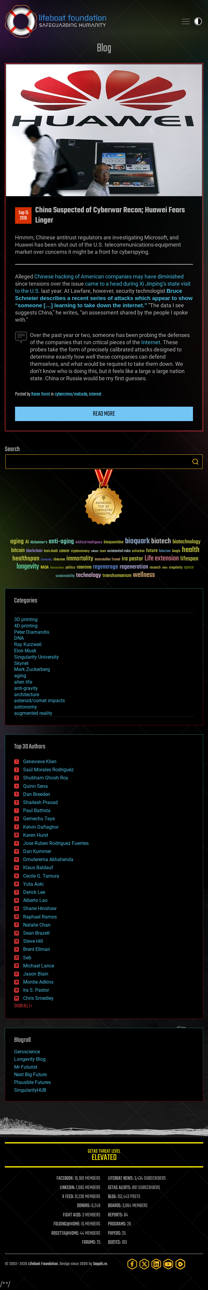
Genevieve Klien (40, 761)
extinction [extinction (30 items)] (138, 551)
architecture (26, 694)
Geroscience (27, 1052)
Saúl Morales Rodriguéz (48, 769)
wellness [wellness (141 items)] (144, 575)
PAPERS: (114, 1233)
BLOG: (112, 1197)
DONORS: (83, 1206)
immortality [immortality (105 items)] (79, 558)
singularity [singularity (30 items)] (175, 568)
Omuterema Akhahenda (48, 859)
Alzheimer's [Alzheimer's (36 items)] (38, 542)
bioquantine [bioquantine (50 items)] (114, 542)
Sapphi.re (100, 1264)
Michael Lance (38, 966)
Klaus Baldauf (38, 867)
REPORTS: (115, 1215)
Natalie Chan (36, 925)
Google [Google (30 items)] (176, 551)
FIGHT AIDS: (72, 1215)
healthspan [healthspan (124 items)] (25, 559)
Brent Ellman (36, 949)
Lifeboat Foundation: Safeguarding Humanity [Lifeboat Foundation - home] (89, 21)
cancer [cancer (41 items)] (64, 551)
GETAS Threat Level (104, 1156)
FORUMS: (89, 1242)
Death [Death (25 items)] (103, 551)
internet (95, 394)
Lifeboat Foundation (43, 1264)
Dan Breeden (36, 794)
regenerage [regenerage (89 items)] (105, 567)
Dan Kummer (37, 851)
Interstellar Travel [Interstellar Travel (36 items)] (107, 559)
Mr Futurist (25, 1067)
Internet (150, 342)
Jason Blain (35, 974)
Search (195, 461)
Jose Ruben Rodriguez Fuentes (56, 843)
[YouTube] (168, 1264)
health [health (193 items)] (191, 550)
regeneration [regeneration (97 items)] (134, 566)
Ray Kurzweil (27, 644)
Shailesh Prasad (40, 802)
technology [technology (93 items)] (88, 575)
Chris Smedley (38, 998)
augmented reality (33, 713)
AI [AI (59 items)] (27, 542)
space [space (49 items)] (189, 567)
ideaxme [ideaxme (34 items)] (59, 560)
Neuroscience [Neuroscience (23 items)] (57, 568)
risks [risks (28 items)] (164, 567)
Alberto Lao (35, 900)
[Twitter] (144, 1264)
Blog (104, 48)
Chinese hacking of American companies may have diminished (109, 276)
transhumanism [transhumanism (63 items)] (116, 575)
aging (20, 675)
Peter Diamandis (31, 632)
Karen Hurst (40, 394)
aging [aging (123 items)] (17, 541)
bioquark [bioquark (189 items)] (137, 541)
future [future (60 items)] (152, 551)
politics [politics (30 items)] (70, 568)
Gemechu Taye (39, 818)
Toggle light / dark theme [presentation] (198, 21)
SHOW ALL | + (23, 1006)
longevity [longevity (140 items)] (28, 567)
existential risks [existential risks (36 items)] (118, 551)
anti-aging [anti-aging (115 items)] (61, 541)
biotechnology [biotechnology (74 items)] (186, 542)
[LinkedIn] (156, 1264)
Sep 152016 (23, 215)
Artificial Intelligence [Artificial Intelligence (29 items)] (88, 543)
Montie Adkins (38, 982)
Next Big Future (30, 1074)
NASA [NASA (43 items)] (45, 567)
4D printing (26, 626)
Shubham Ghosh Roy (45, 778)
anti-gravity (26, 688)
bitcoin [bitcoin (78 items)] (18, 551)
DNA (19, 638)
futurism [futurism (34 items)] (164, 551)
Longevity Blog (30, 1059)
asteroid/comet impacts (39, 700)
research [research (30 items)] (155, 568)
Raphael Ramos (40, 917)
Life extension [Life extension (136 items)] (162, 559)
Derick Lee (34, 892)
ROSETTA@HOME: (65, 1233)
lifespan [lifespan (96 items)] (189, 558)
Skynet (21, 663)
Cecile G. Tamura (41, 876)
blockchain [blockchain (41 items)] (34, 551)
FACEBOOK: (65, 1178)
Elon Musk (25, 651)
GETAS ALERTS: (119, 1188)
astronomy (25, 707)
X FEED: (68, 1197)
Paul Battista (36, 810)
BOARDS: (114, 1206)
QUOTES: (114, 1242)
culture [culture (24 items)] (94, 551)
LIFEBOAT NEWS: (120, 1178)
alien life (23, 682)
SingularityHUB (30, 1090)
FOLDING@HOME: (67, 1224)
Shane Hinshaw (40, 908)
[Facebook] (132, 1264)
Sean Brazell (36, 933)
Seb (27, 958)
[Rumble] (180, 1264)
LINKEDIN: (67, 1188)
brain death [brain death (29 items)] (51, 551)
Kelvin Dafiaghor (41, 827)
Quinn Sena (35, 786)
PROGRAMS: (117, 1224)
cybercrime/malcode (71, 394)
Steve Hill (33, 941)
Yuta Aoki (33, 884)
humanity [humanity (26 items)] (46, 560)
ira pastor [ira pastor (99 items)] (132, 558)
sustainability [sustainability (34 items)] (65, 576)
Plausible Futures (32, 1082)
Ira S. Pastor (36, 990)
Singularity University (36, 657)
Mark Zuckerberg (32, 669)
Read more (104, 414)
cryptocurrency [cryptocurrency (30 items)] (80, 551)
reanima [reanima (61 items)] (84, 567)
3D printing (26, 619)
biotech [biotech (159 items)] (161, 541)
